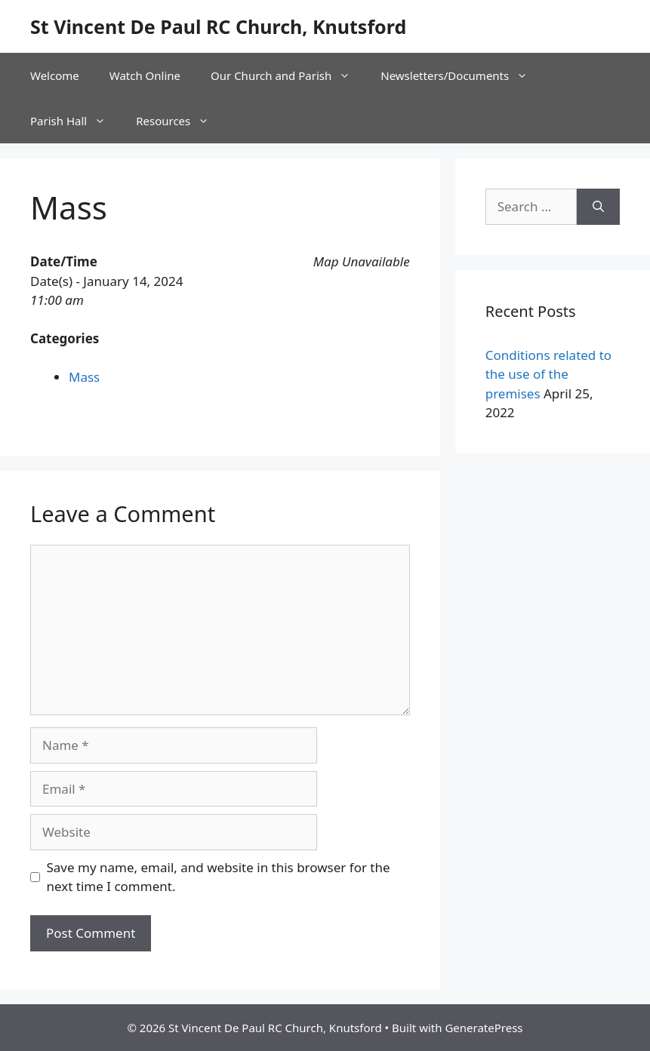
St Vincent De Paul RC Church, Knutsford (218, 26)
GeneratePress (483, 1027)
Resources (180, 120)
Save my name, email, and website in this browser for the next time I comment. (218, 877)
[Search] (598, 207)
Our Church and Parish (288, 75)
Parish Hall (75, 120)
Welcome (54, 75)
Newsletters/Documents (461, 75)
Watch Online (144, 75)
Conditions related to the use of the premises (548, 374)
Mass (84, 377)
